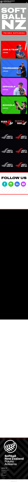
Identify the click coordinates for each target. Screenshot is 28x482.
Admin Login (14, 481)
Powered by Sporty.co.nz (14, 480)
